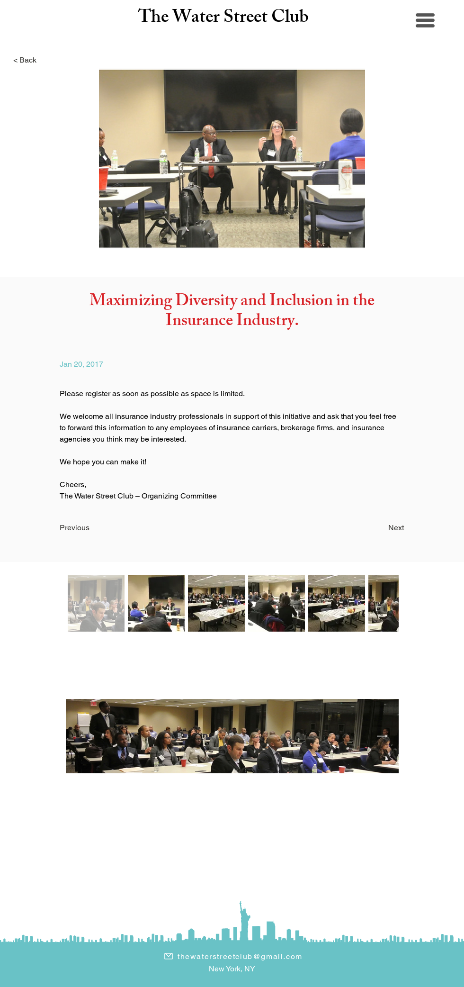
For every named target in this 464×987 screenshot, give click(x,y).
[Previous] (97, 528)
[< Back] (44, 60)
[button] (425, 20)
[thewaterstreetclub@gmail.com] (233, 956)
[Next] (375, 528)
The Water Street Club (223, 19)
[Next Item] (382, 736)
